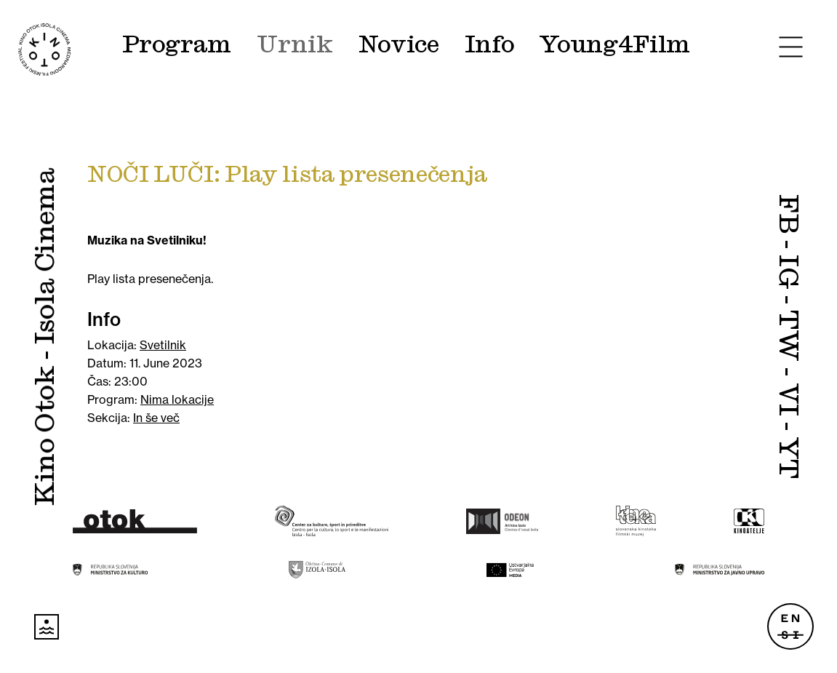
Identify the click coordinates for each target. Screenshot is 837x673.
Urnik (294, 44)
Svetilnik (163, 345)
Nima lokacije (177, 399)
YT (788, 458)
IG (788, 272)
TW (788, 335)
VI (788, 399)
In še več (156, 417)
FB (788, 214)
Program (176, 44)
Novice (399, 44)
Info (490, 44)
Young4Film (614, 44)
